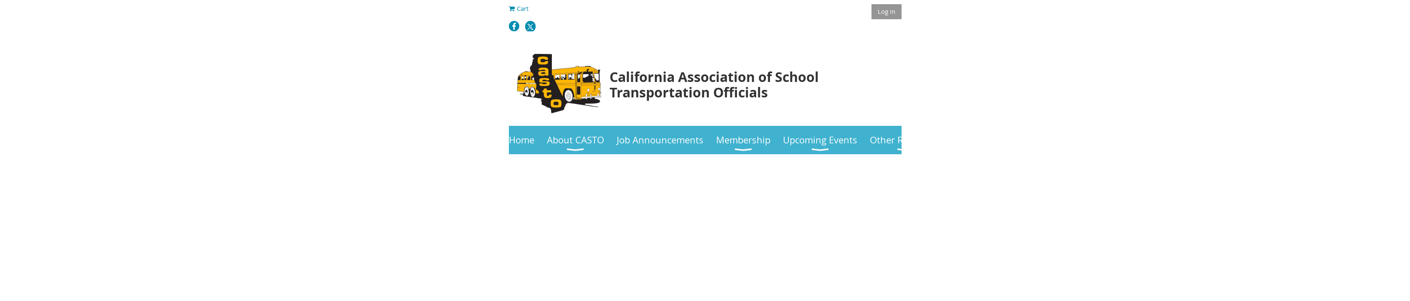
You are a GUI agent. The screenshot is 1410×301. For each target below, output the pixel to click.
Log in (886, 11)
